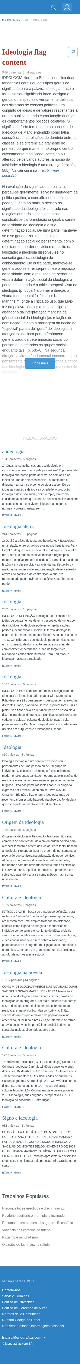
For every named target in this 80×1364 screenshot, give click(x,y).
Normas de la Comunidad (21, 1314)
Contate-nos (11, 1290)
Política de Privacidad (18, 1302)
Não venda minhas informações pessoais (33, 1326)
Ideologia (40, 19)
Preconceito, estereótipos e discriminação (33, 1208)
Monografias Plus (15, 19)
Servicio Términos (15, 1296)
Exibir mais (40, 363)
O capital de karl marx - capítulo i (26, 1244)
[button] (73, 58)
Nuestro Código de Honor (21, 1320)
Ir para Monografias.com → (24, 1337)
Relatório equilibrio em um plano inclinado (33, 1215)
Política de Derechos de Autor (24, 1308)
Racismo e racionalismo (20, 1237)
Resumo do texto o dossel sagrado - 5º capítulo (37, 1223)
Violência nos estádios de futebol (26, 1230)
